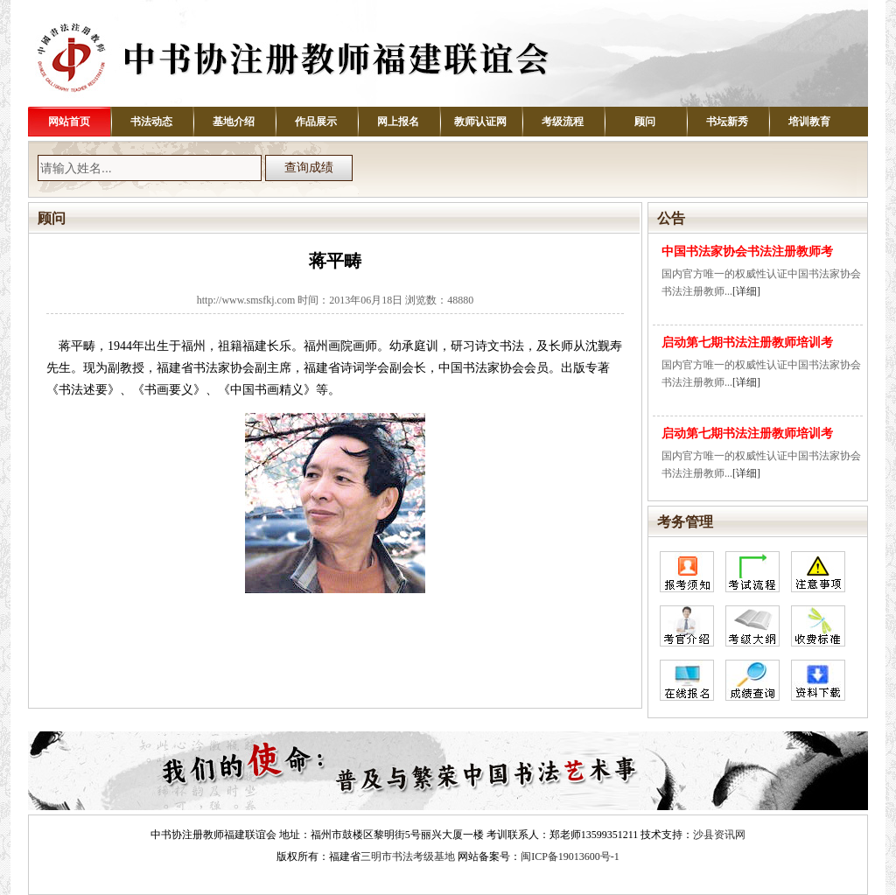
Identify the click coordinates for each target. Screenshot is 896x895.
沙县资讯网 (719, 835)
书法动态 (151, 121)
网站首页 (69, 121)
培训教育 (809, 121)
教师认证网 (480, 121)
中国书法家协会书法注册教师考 (747, 251)
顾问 (644, 121)
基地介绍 (234, 121)
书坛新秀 (727, 121)
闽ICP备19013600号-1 (570, 856)
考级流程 (563, 121)
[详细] (746, 291)
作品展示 (316, 121)
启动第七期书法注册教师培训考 (747, 342)
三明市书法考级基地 (407, 856)
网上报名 (398, 121)
